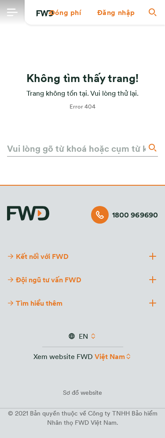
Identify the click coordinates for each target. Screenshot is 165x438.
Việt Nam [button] (110, 356)
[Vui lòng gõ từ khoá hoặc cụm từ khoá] (76, 148)
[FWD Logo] (28, 211)
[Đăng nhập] (116, 12)
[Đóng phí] (65, 12)
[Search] (152, 147)
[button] (65, 12)
